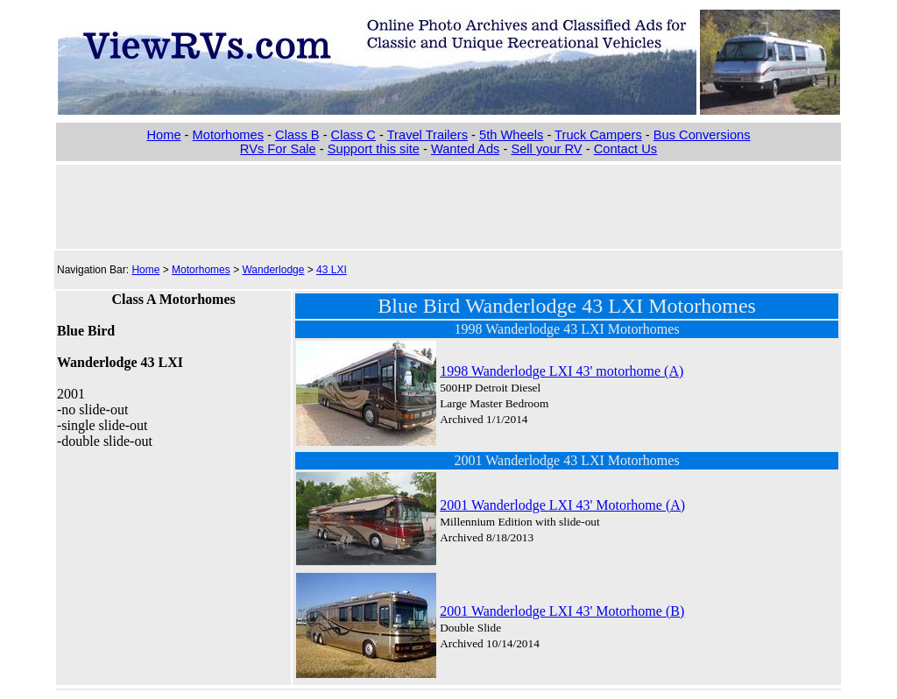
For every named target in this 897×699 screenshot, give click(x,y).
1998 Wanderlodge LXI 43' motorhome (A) (561, 371)
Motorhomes (228, 135)
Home (163, 135)
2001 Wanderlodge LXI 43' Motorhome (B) (562, 611)
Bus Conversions (702, 135)
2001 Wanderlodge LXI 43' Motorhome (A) (562, 505)
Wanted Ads (465, 149)
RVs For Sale (278, 149)
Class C (353, 135)
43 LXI (331, 270)
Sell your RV (546, 149)
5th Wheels (511, 135)
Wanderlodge (273, 270)
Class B (297, 135)
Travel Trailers (427, 135)
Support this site (374, 149)
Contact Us (626, 149)
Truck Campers (598, 135)
